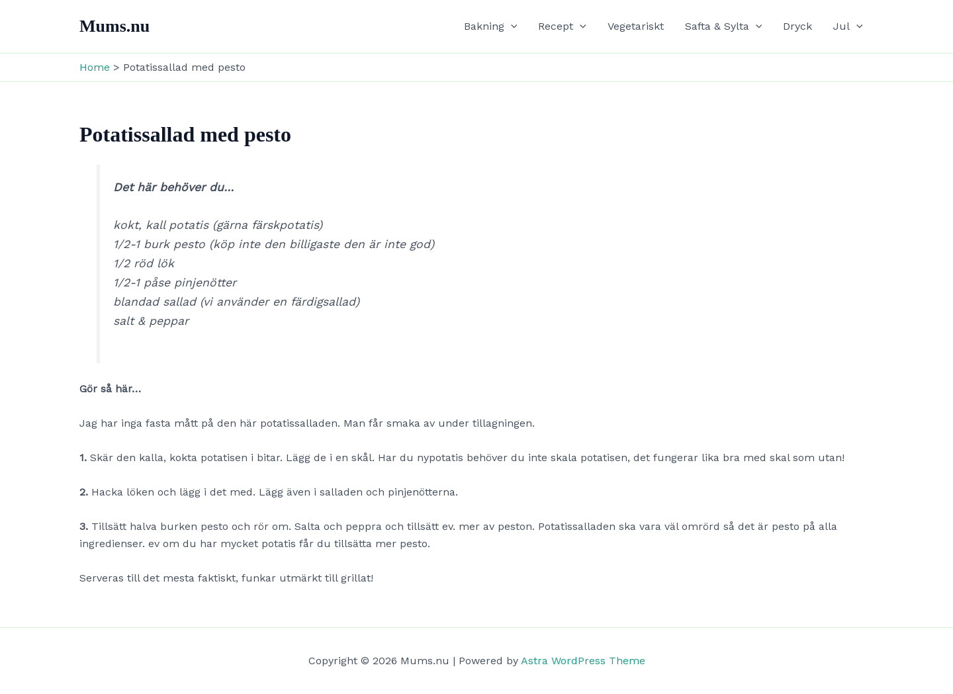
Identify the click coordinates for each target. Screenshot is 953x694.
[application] (511, 26)
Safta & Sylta (723, 26)
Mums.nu (114, 26)
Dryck (797, 26)
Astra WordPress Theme (583, 660)
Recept (562, 26)
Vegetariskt (636, 26)
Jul (848, 26)
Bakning (491, 26)
